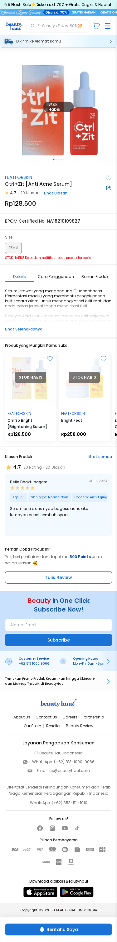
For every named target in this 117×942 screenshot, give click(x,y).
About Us (21, 717)
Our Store (32, 725)
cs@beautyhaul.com (69, 770)
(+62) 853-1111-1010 (69, 802)
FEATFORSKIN (18, 177)
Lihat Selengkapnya (23, 329)
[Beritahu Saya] (58, 929)
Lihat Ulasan (55, 193)
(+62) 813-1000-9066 (74, 761)
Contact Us (46, 717)
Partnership (93, 717)
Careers (69, 717)
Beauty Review (79, 725)
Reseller (53, 725)
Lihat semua (100, 456)
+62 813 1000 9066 (34, 663)
